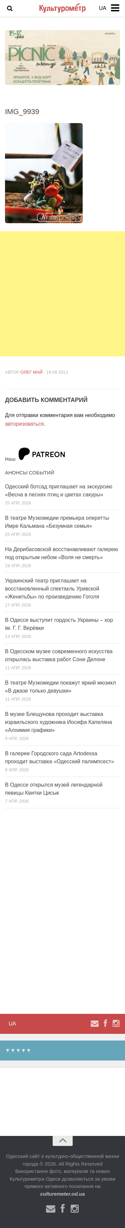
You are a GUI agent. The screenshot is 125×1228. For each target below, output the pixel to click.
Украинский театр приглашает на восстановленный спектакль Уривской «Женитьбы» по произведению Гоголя (52, 588)
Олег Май (31, 372)
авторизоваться (24, 424)
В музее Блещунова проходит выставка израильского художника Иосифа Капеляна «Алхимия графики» (58, 722)
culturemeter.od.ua (62, 1194)
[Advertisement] (62, 293)
